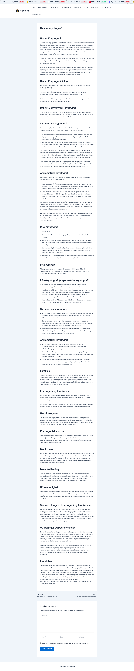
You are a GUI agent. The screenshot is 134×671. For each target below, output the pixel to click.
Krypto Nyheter (42, 7)
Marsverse (95, 7)
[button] (98, 7)
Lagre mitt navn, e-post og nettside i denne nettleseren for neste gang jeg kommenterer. (65, 643)
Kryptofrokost (54, 7)
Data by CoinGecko (130, 3)
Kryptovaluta (77, 7)
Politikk (86, 7)
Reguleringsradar (66, 7)
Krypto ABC (106, 7)
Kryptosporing (36, 14)
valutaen (24, 10)
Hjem (33, 7)
